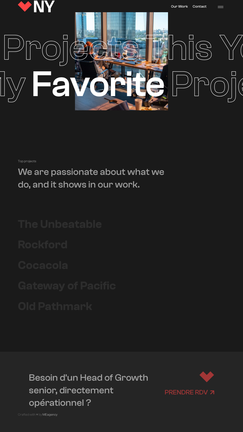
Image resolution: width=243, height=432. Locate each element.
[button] (220, 6)
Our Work (179, 6)
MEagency (50, 415)
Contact (200, 6)
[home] (36, 6)
